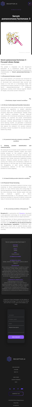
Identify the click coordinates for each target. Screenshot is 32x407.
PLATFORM (16, 369)
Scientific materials (16, 379)
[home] (10, 3)
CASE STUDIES (16, 377)
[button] (29, 3)
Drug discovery (16, 367)
